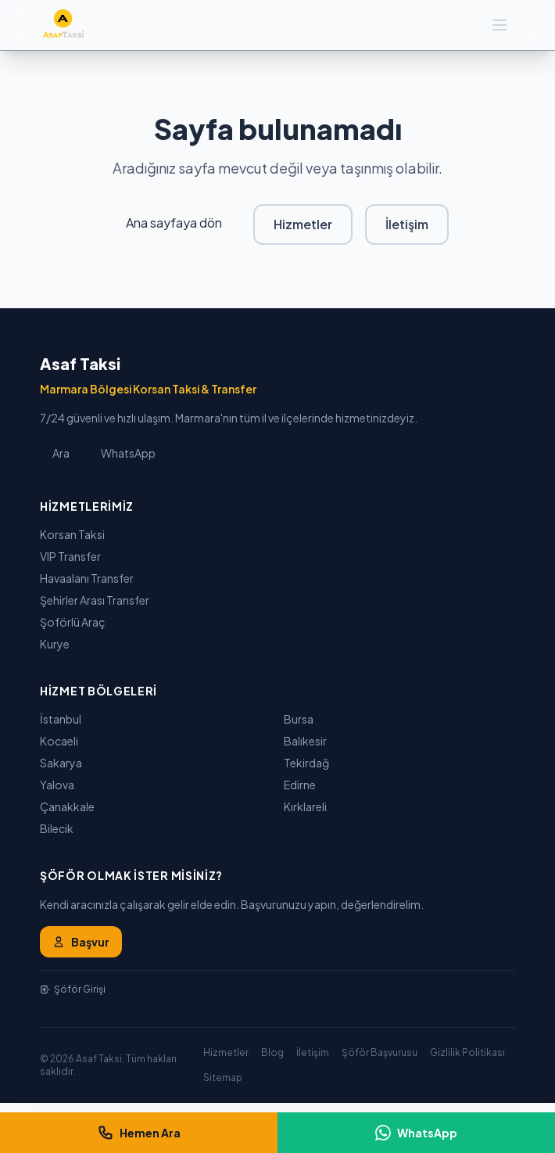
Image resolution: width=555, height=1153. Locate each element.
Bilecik (56, 828)
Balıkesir (305, 741)
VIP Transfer (70, 556)
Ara (61, 453)
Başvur (80, 942)
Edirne (300, 785)
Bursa (298, 719)
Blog (272, 1052)
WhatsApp (128, 453)
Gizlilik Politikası (467, 1052)
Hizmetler (303, 224)
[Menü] (499, 25)
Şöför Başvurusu (379, 1052)
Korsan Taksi (72, 534)
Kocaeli (59, 741)
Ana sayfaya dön (174, 222)
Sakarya (61, 763)
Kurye (55, 644)
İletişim (406, 224)
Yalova (57, 785)
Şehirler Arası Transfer (94, 600)
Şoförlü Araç (73, 622)
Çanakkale (67, 806)
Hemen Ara (139, 1132)
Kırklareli (305, 806)
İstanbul (60, 719)
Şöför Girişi (73, 989)
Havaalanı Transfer (87, 578)
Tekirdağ (306, 763)
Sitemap (222, 1077)
